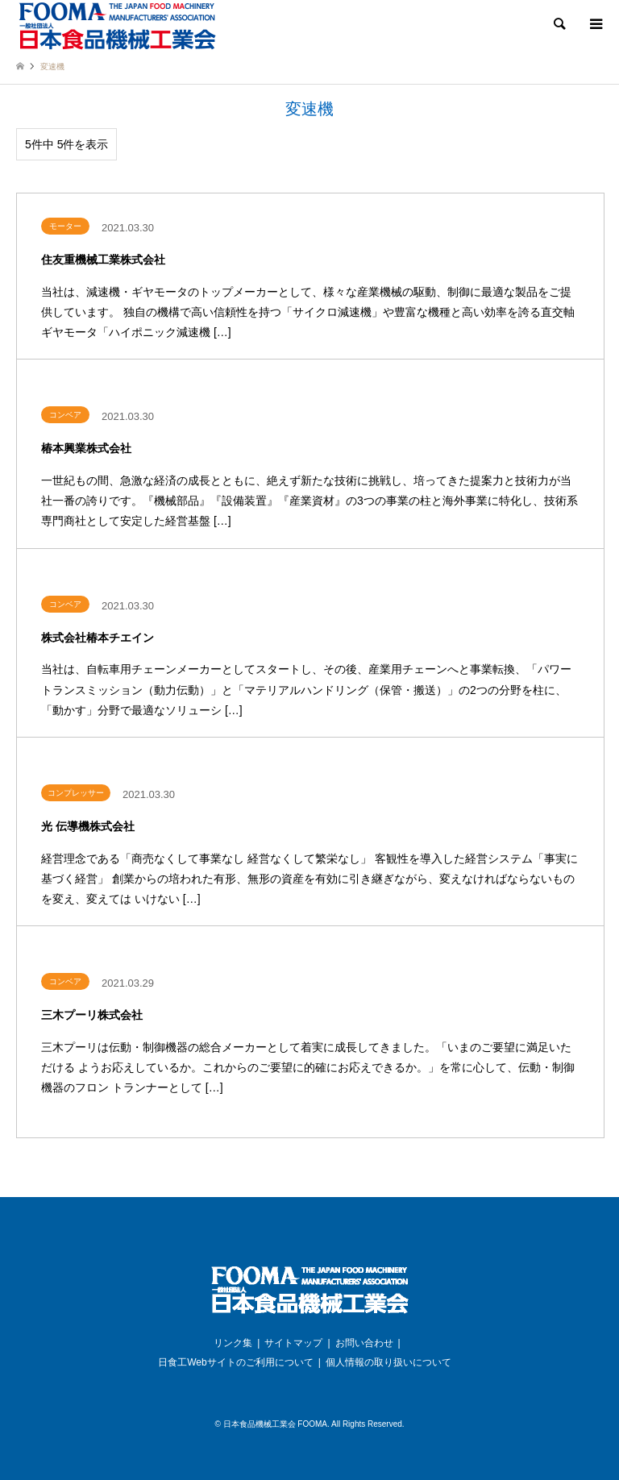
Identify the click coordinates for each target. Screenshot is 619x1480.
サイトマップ (293, 1343)
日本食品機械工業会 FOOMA (275, 1424)
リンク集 (233, 1343)
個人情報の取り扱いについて (388, 1362)
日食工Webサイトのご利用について (235, 1362)
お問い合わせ (364, 1343)
